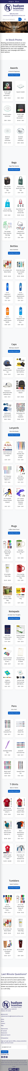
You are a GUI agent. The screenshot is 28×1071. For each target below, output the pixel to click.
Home (2, 1019)
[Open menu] (25, 19)
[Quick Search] (10, 19)
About (2, 1021)
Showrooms (4, 1033)
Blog (2, 1025)
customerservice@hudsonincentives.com (14, 15)
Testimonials (4, 1028)
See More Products (14, 75)
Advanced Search (5, 1035)
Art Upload (4, 1031)
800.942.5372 (14, 14)
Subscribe (4, 1051)
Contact (3, 1023)
